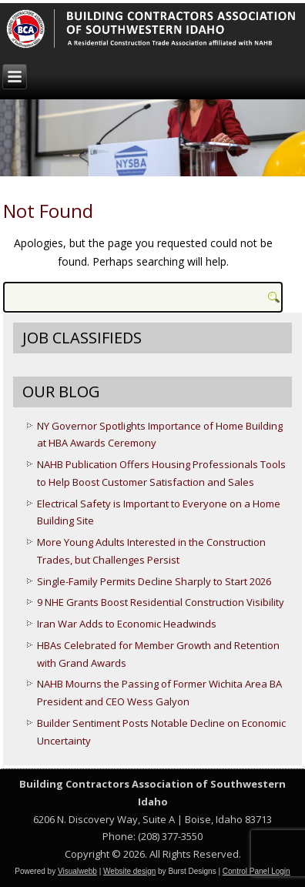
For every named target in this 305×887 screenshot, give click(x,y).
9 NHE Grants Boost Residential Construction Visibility (160, 602)
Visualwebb (77, 871)
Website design (129, 871)
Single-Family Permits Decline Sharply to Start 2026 (154, 581)
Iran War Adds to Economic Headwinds (126, 624)
